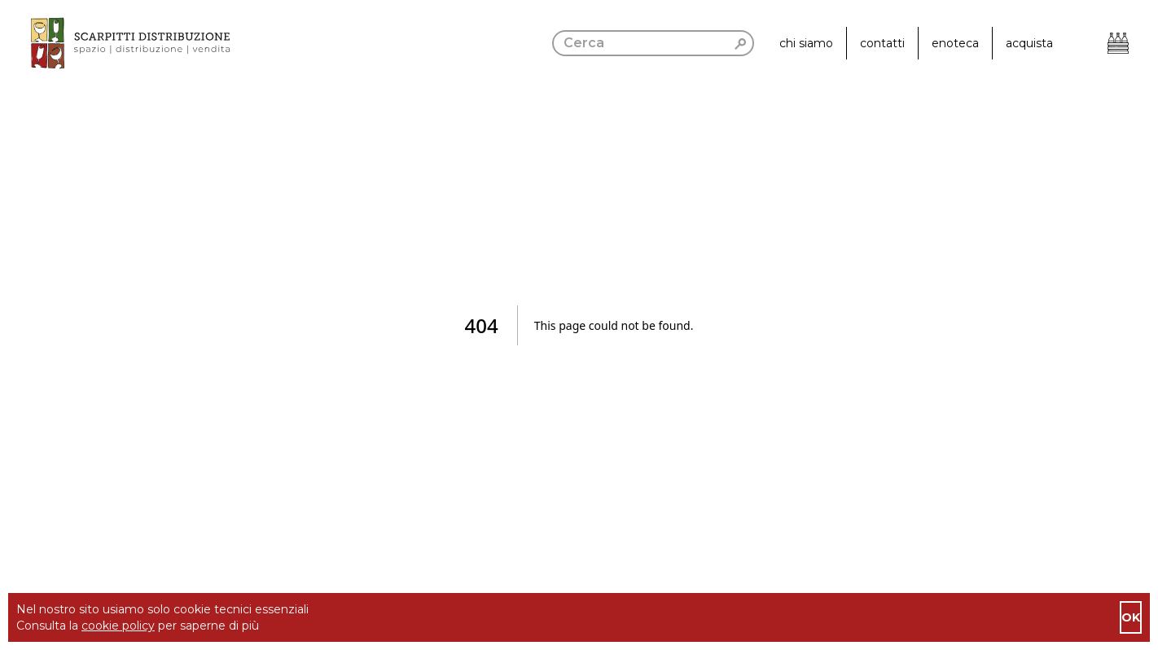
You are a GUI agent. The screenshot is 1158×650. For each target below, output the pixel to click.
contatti (882, 43)
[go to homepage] (115, 43)
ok (1130, 617)
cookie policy (118, 625)
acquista (1029, 43)
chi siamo (806, 43)
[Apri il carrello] (1118, 43)
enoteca (955, 43)
